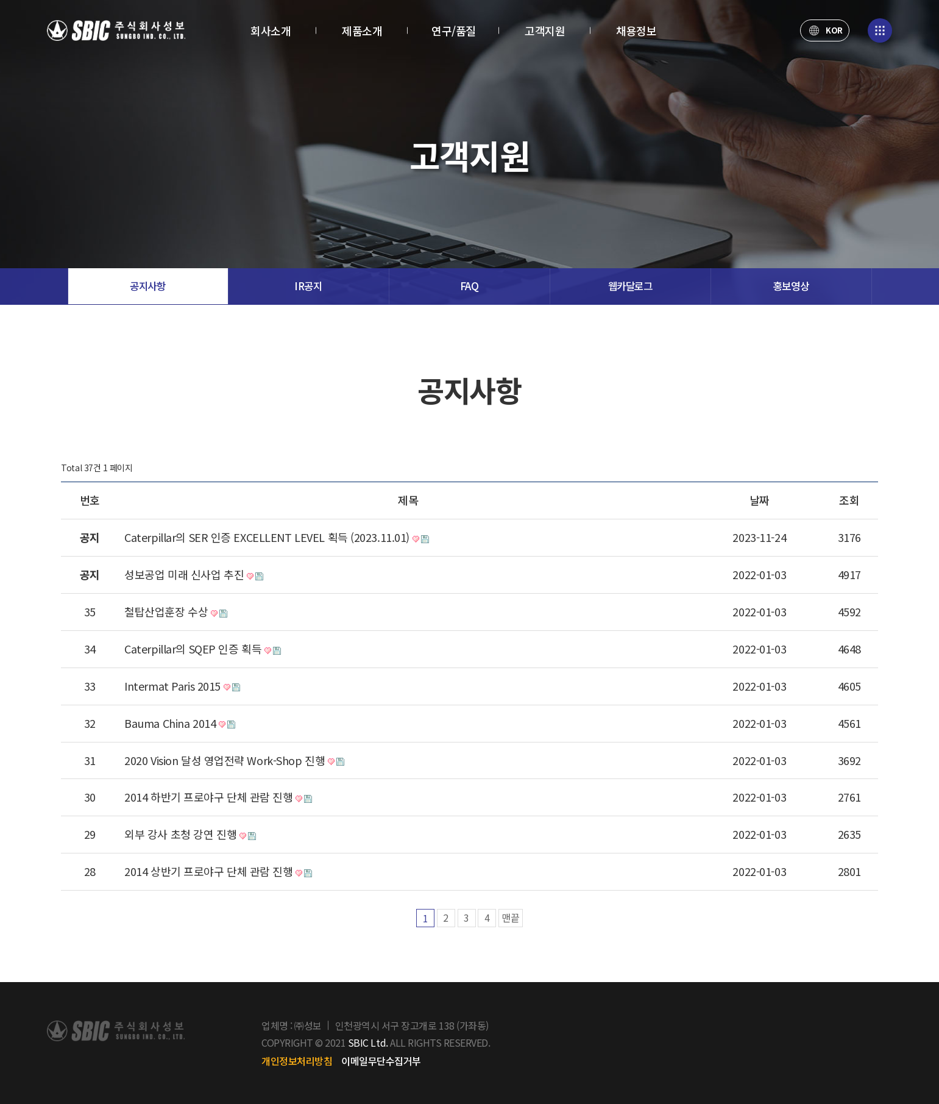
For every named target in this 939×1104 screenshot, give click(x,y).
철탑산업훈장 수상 (181, 612)
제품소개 (362, 30)
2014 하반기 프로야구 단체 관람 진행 (223, 797)
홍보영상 (791, 286)
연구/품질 (453, 30)
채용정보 (636, 30)
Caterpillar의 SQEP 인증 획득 (207, 649)
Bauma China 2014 (185, 724)
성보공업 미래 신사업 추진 (199, 575)
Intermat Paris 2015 (187, 686)
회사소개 (270, 30)
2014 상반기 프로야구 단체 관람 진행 (223, 872)
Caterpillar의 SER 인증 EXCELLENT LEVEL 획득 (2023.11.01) (281, 538)
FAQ (469, 286)
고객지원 (545, 30)
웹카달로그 (630, 286)
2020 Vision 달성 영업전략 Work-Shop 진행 (239, 761)
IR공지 (308, 286)
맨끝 (510, 918)
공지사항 (147, 286)
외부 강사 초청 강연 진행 (195, 834)
